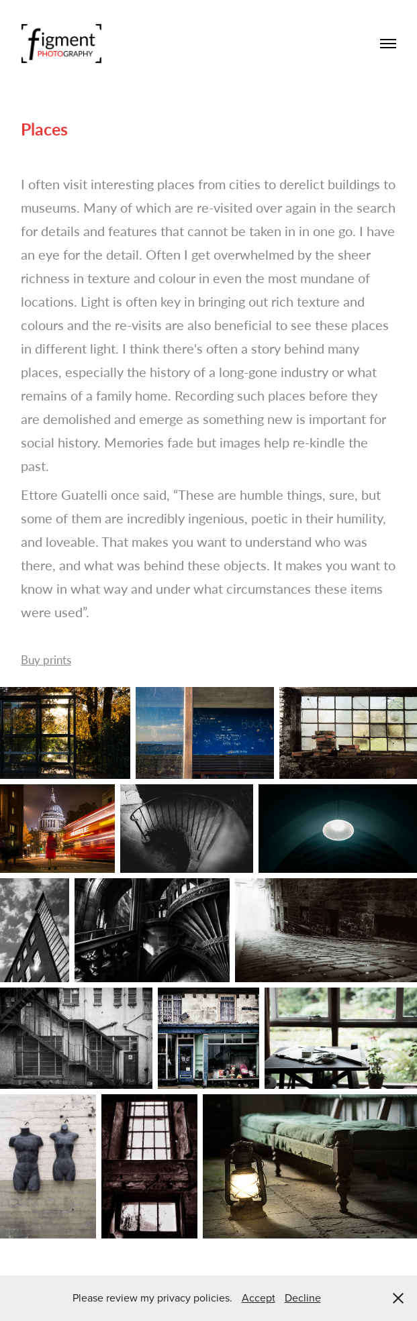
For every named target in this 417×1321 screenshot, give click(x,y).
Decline (303, 1297)
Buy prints (46, 660)
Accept (258, 1297)
